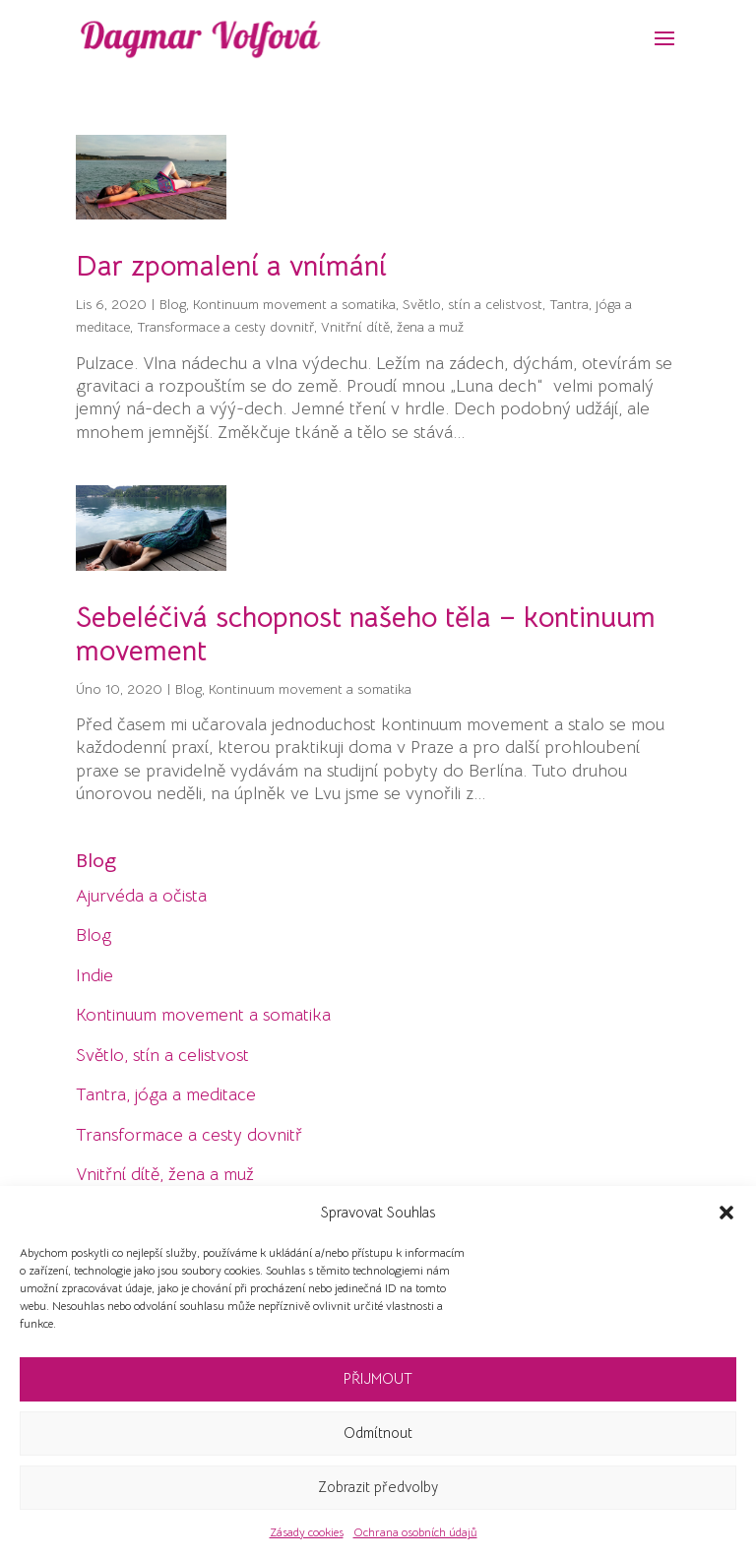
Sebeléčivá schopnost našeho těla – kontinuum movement (366, 634)
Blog (172, 304)
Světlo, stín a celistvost (472, 304)
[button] (726, 1212)
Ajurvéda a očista (141, 895)
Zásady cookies (307, 1532)
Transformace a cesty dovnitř (225, 327)
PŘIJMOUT (378, 1378)
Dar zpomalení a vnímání (231, 265)
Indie (94, 975)
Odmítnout (378, 1432)
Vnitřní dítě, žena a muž (392, 327)
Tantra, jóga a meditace (166, 1094)
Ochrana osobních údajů (415, 1532)
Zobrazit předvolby (378, 1486)
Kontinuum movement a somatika (294, 304)
